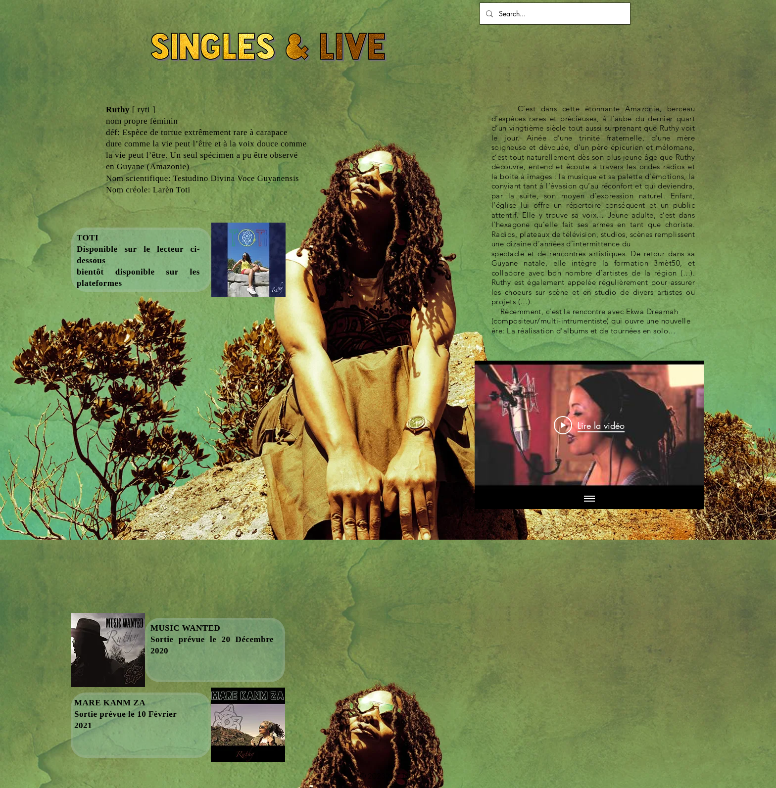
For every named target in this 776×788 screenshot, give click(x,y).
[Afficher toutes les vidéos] (589, 499)
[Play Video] (589, 425)
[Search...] (554, 13)
